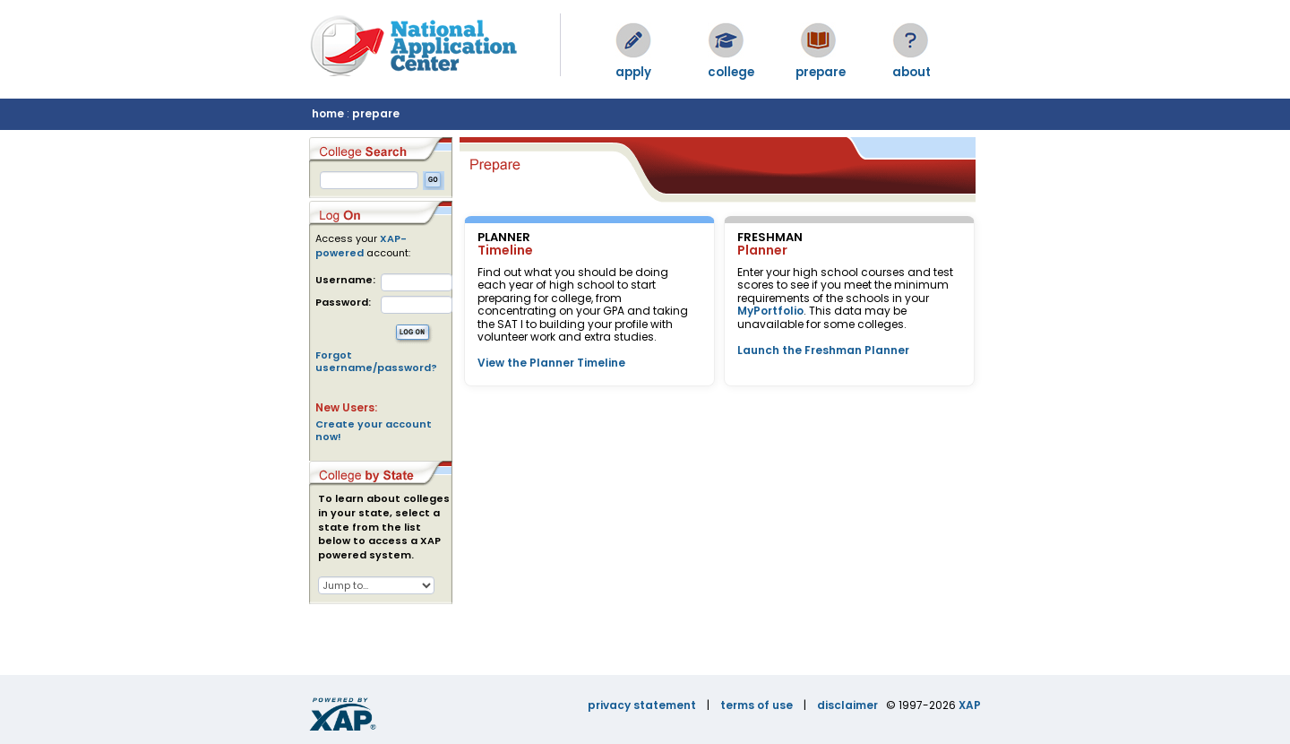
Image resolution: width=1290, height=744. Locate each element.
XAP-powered (361, 245)
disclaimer (847, 705)
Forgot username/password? (376, 361)
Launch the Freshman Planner (823, 350)
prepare (376, 113)
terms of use (756, 705)
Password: (343, 302)
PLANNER (503, 237)
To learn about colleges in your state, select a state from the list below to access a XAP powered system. (384, 527)
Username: (345, 280)
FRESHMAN (770, 237)
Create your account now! (373, 430)
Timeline (505, 250)
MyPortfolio (770, 310)
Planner (762, 250)
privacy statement (642, 705)
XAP (970, 705)
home (328, 113)
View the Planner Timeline (551, 362)
